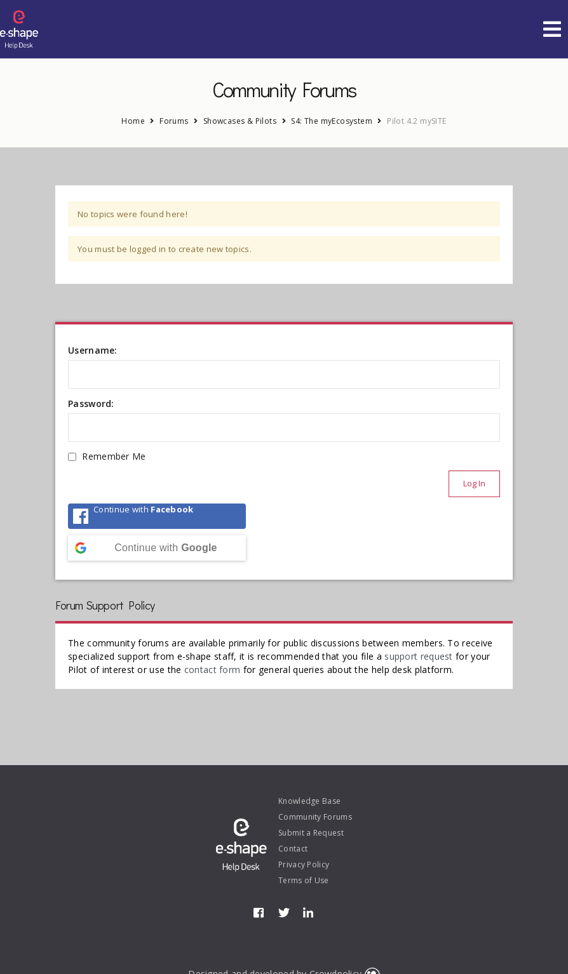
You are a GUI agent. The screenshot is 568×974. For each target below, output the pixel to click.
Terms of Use (303, 880)
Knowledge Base (309, 801)
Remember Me (113, 456)
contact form (212, 670)
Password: (91, 403)
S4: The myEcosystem (331, 121)
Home (133, 121)
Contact (293, 848)
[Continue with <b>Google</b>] (157, 548)
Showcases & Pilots (239, 121)
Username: (93, 350)
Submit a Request (311, 832)
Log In (474, 483)
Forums (173, 121)
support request (418, 656)
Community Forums (315, 816)
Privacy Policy (303, 864)
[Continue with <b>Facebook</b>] (157, 516)
